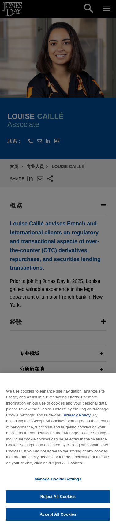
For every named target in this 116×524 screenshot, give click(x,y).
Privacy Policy (77, 419)
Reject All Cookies (58, 501)
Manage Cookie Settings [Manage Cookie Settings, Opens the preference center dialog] (58, 483)
